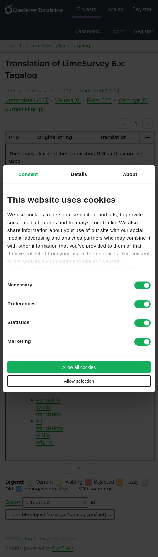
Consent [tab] (28, 173)
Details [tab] (79, 173)
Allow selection (79, 380)
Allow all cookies (79, 366)
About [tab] (130, 173)
